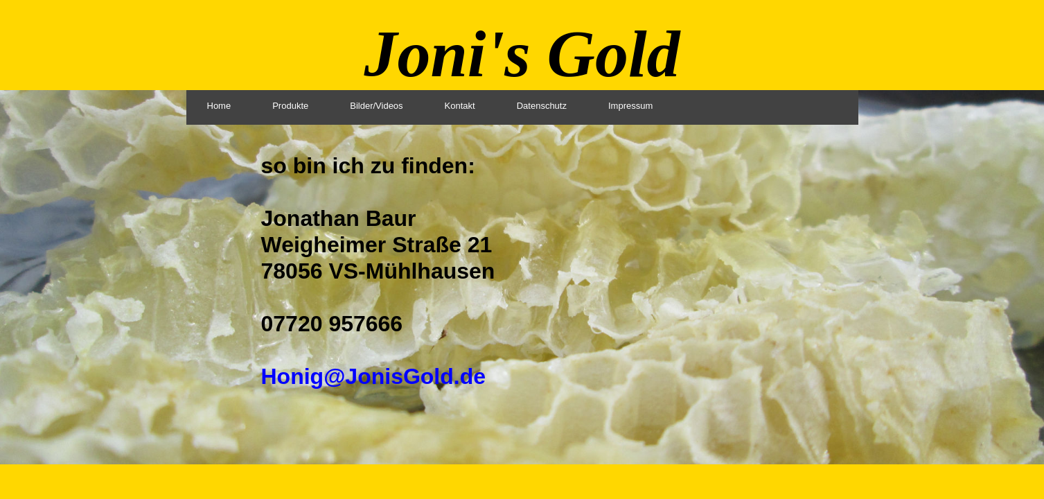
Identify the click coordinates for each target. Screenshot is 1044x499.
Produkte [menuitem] (290, 105)
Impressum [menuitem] (630, 105)
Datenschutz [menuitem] (542, 105)
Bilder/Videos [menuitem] (376, 105)
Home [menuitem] (219, 105)
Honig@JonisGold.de (373, 376)
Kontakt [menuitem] (460, 105)
